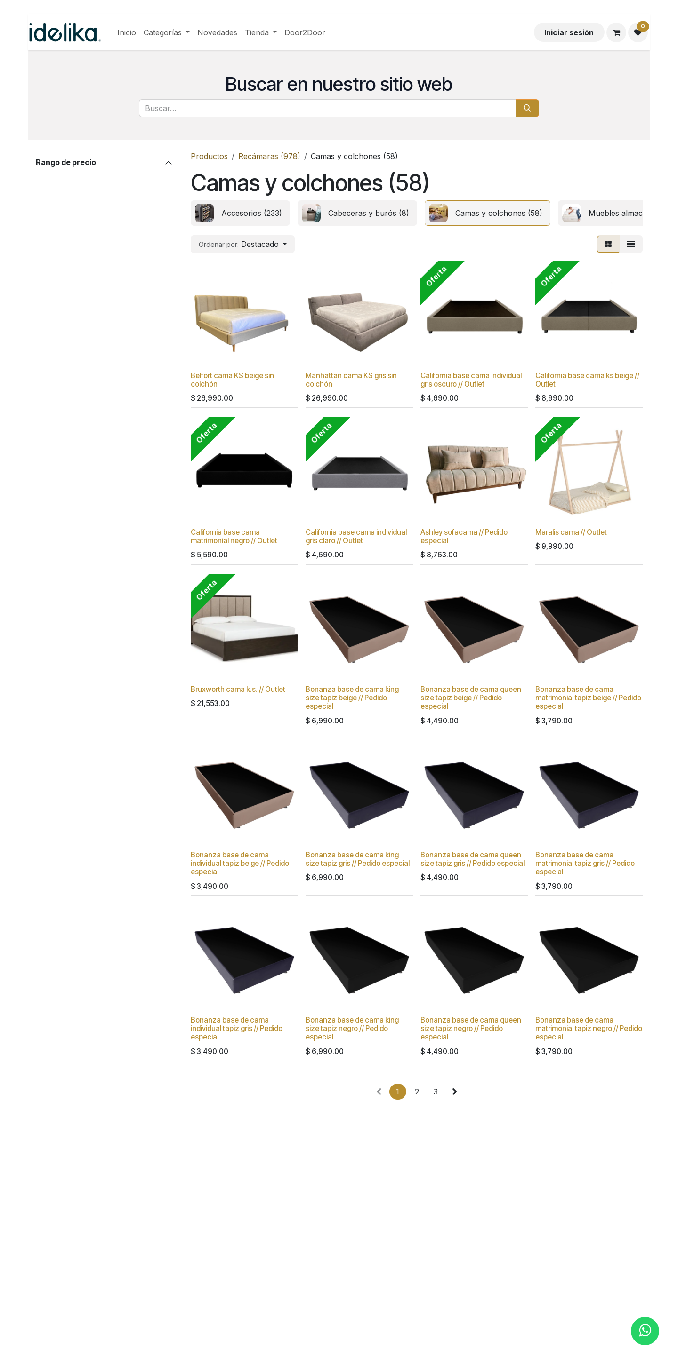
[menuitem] (126, 32)
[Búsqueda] (527, 108)
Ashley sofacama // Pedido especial (464, 536)
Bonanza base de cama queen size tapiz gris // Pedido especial (472, 858)
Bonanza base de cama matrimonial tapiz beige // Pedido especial (588, 698)
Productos (209, 156)
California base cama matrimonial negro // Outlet (234, 536)
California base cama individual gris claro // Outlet (356, 536)
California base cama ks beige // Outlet (587, 380)
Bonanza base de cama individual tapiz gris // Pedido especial (236, 1028)
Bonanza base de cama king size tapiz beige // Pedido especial (352, 698)
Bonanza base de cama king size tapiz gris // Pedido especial (358, 858)
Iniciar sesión (569, 32)
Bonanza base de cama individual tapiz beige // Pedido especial (240, 863)
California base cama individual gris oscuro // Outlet (471, 380)
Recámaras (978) (269, 156)
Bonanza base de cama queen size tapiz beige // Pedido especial (470, 698)
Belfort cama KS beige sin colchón (232, 380)
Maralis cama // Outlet (571, 532)
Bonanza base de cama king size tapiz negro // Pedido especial (352, 1028)
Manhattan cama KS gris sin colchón (351, 380)
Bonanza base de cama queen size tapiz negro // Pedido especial (470, 1028)
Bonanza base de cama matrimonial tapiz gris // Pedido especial (585, 863)
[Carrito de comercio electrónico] (616, 32)
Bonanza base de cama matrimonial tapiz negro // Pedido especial (588, 1028)
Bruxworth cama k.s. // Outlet (238, 689)
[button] (243, 244)
